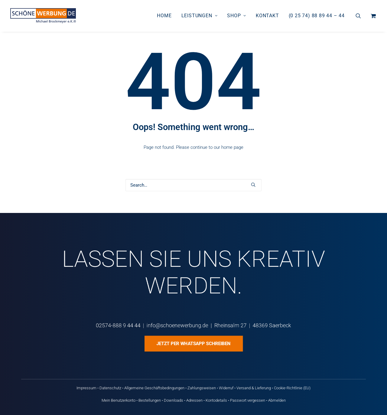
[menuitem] (164, 15)
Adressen (194, 400)
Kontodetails (216, 400)
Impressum (86, 388)
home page (232, 147)
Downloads (173, 400)
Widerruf (226, 388)
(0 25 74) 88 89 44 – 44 (317, 15)
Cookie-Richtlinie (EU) (292, 388)
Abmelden (277, 400)
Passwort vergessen (247, 400)
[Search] (193, 185)
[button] (362, 15)
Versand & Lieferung (253, 388)
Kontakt (267, 15)
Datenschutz (110, 388)
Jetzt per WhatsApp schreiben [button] (193, 344)
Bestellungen (149, 400)
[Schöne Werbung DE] (43, 15)
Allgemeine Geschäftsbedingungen (154, 388)
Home (164, 15)
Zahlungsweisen (201, 388)
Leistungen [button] (199, 15)
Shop (236, 15)
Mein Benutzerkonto (118, 400)
